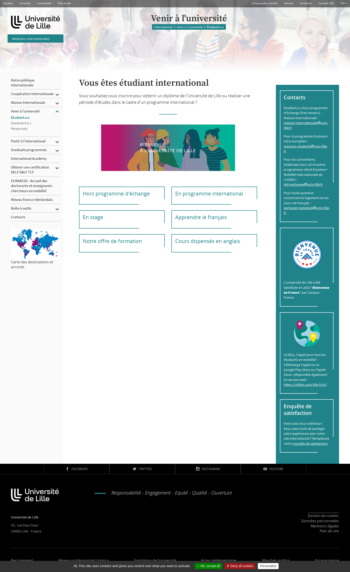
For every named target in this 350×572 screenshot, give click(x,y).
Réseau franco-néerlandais (32, 199)
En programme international (209, 193)
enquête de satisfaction (310, 443)
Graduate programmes (29, 149)
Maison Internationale (28, 102)
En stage (93, 217)
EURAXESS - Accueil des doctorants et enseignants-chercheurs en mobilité (32, 185)
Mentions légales (325, 526)
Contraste (25, 3)
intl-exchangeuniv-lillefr (303, 184)
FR (342, 3)
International (163, 27)
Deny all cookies (240, 566)
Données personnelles (320, 520)
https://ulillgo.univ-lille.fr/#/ (305, 384)
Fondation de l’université (155, 560)
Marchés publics (276, 560)
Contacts (18, 216)
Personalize (268, 566)
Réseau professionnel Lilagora (83, 560)
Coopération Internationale (32, 93)
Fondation (306, 3)
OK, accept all (208, 566)
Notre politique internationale (22, 82)
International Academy (29, 158)
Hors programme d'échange (116, 193)
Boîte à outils (21, 208)
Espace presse (327, 560)
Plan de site (64, 3)
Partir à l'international (28, 141)
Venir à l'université (189, 27)
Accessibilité (44, 3)
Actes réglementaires (219, 560)
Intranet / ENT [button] (326, 3)
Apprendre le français (201, 217)
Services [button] (288, 3)
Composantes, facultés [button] (264, 3)
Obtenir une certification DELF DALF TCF (30, 170)
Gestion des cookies (324, 515)
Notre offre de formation (112, 241)
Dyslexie (8, 3)
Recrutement (22, 560)
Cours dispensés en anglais (207, 241)
